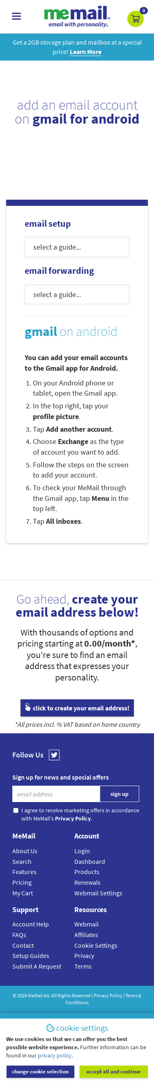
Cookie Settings (95, 945)
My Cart (22, 893)
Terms (83, 966)
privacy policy (54, 1055)
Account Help (30, 924)
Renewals (87, 882)
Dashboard (89, 861)
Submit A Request (36, 966)
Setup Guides (30, 955)
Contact (23, 945)
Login (82, 851)
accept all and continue (113, 1071)
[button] (135, 19)
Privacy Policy (108, 995)
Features (24, 872)
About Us (24, 851)
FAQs (19, 935)
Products (86, 872)
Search (22, 861)
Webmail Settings (98, 893)
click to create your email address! (77, 708)
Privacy (84, 955)
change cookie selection (40, 1071)
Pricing (22, 882)
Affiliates (86, 935)
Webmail (86, 924)
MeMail (35, 995)
